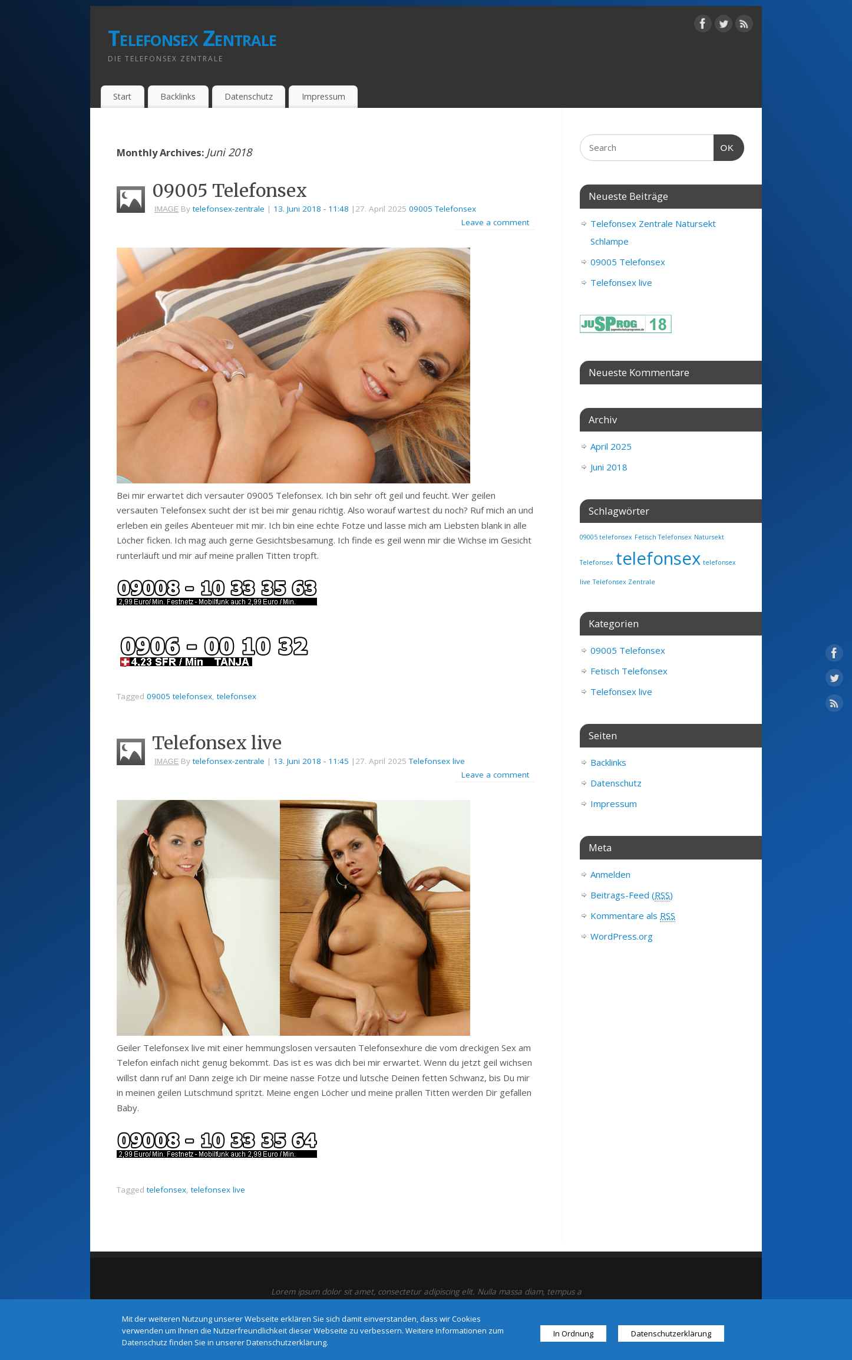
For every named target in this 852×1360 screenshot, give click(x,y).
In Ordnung (573, 1333)
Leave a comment (495, 222)
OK (724, 148)
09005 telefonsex (179, 696)
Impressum (323, 96)
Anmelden (610, 874)
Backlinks (178, 96)
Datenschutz (248, 96)
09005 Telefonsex (229, 190)
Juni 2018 (609, 467)
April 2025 (611, 446)
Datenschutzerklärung (671, 1333)
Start (122, 96)
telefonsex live (218, 1189)
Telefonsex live (217, 743)
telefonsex (236, 696)
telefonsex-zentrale (229, 208)
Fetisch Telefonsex (629, 671)
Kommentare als (632, 916)
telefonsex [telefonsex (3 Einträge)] (658, 558)
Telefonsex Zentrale (192, 38)
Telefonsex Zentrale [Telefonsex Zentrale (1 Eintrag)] (624, 582)
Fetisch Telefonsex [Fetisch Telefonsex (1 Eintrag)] (663, 537)
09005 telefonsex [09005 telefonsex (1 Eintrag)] (606, 537)
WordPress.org (621, 936)
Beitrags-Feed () (631, 895)
